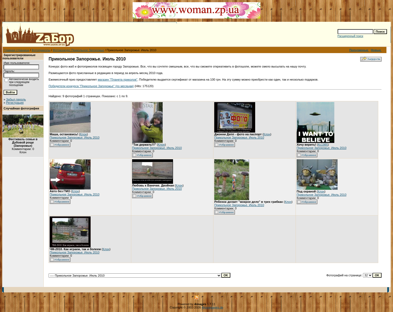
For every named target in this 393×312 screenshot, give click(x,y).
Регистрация (14, 102)
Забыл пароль (16, 99)
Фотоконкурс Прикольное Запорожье (78, 50)
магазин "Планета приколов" (117, 79)
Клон (83, 134)
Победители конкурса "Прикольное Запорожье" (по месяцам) (91, 86)
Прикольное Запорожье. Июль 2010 (74, 137)
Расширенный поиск (350, 36)
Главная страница (16, 50)
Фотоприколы (41, 50)
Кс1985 (323, 144)
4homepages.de (212, 307)
